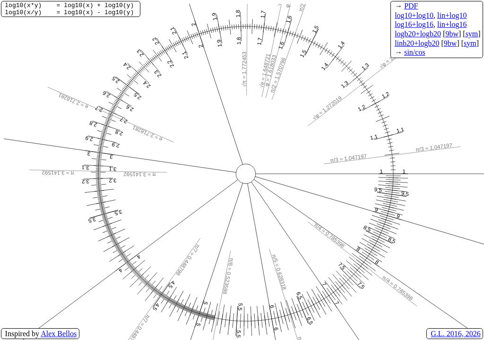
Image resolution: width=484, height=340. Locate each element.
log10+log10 (414, 15)
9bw (451, 34)
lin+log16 (452, 24)
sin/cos (414, 52)
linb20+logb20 (417, 43)
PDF (411, 6)
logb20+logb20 (418, 34)
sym (472, 34)
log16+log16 (414, 24)
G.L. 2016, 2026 (455, 334)
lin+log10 (452, 15)
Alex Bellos (59, 334)
